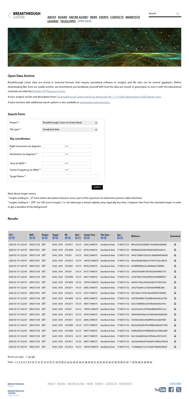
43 (130, 362)
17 (53, 362)
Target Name (18, 176)
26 (80, 362)
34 (104, 362)
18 (56, 362)
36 (110, 362)
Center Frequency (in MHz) (25, 170)
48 (145, 362)
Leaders (53, 17)
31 (95, 362)
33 (101, 362)
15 (48, 362)
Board (62, 12)
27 (83, 362)
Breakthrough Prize (16, 385)
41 (124, 362)
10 (33, 362)
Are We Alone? (78, 12)
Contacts (117, 12)
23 (71, 362)
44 (133, 362)
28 (86, 362)
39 (118, 362)
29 (89, 362)
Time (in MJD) (18, 163)
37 (112, 362)
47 (142, 362)
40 (121, 362)
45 (136, 362)
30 (92, 362)
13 (42, 362)
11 (36, 362)
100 (33, 357)
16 (50, 362)
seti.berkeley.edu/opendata (95, 102)
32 (98, 362)
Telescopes (68, 17)
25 (77, 362)
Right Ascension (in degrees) (25, 148)
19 (59, 362)
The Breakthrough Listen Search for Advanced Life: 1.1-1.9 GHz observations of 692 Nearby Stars (108, 97)
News (93, 12)
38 (115, 362)
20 (26, 357)
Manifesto (133, 12)
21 (65, 362)
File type (15, 129)
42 (127, 362)
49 (148, 362)
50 (29, 357)
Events (104, 12)
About (51, 12)
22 (68, 362)
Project (14, 122)
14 (45, 362)
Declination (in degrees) (24, 154)
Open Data (85, 17)
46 (139, 362)
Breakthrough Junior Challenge (16, 393)
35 (107, 362)
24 (74, 362)
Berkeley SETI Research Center (48, 91)
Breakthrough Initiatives (9, 15)
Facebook (171, 389)
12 (39, 362)
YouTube (160, 389)
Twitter (178, 389)
